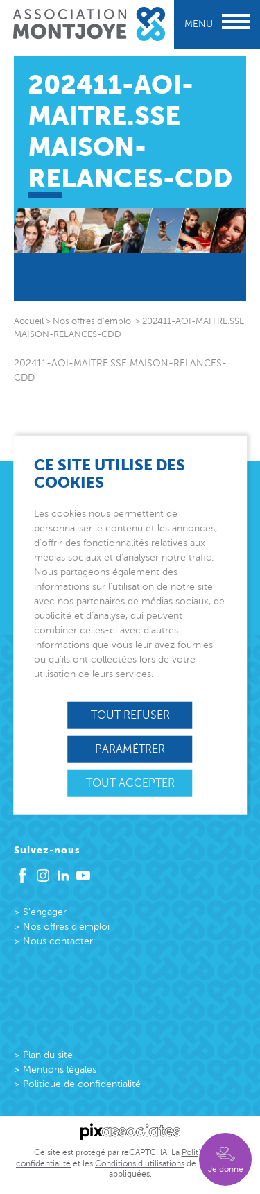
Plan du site (48, 1055)
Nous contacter (58, 941)
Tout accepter (130, 783)
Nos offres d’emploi (66, 926)
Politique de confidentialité (82, 1084)
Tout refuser (130, 714)
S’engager (45, 912)
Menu (217, 24)
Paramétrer (130, 748)
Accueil (29, 321)
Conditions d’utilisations (139, 1163)
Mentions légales (59, 1069)
